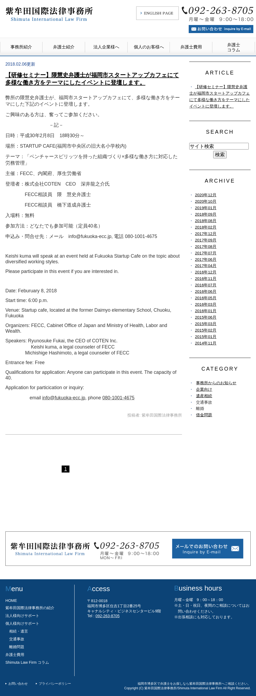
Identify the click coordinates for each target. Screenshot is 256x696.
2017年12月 (205, 233)
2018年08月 (205, 220)
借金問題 (204, 415)
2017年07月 (205, 253)
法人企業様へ (106, 47)
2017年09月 (205, 240)
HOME (11, 600)
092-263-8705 (108, 616)
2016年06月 (205, 291)
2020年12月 (205, 195)
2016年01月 (205, 310)
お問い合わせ (18, 684)
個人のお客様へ (149, 47)
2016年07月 (205, 285)
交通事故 (16, 639)
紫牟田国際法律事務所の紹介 (29, 608)
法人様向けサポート (22, 615)
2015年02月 (205, 330)
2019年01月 (205, 207)
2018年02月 (205, 227)
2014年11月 (205, 343)
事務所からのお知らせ (216, 383)
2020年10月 (205, 201)
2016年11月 (205, 278)
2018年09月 (205, 214)
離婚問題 (16, 647)
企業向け (204, 389)
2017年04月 (205, 265)
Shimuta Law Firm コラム (27, 662)
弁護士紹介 (64, 47)
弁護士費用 (191, 47)
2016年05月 (205, 298)
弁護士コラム (233, 47)
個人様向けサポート (22, 623)
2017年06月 (205, 259)
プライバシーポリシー (55, 684)
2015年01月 (205, 336)
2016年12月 (205, 272)
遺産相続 (204, 395)
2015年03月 (205, 323)
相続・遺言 (18, 631)
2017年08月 (205, 246)
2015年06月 (205, 317)
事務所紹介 (21, 47)
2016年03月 (205, 304)
